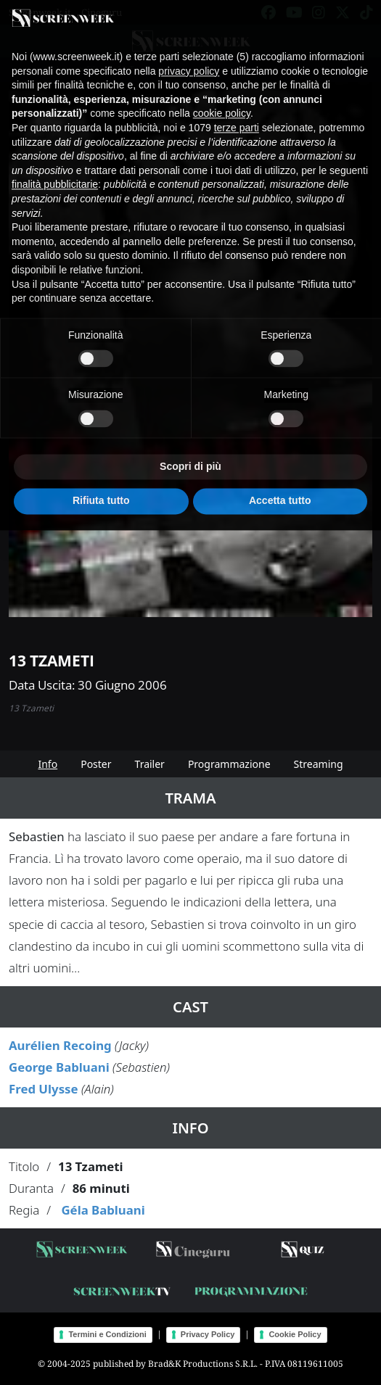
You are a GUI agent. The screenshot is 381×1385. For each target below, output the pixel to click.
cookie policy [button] (221, 106)
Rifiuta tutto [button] (101, 493)
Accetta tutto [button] (280, 493)
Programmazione (229, 764)
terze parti (236, 120)
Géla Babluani (102, 1210)
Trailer (150, 764)
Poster (96, 764)
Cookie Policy (295, 1334)
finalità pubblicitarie (55, 177)
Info (47, 764)
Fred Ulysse (43, 1088)
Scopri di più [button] (190, 459)
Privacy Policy (208, 1334)
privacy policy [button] (188, 63)
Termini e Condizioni (107, 1334)
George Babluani (59, 1067)
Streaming (318, 764)
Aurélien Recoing (60, 1045)
